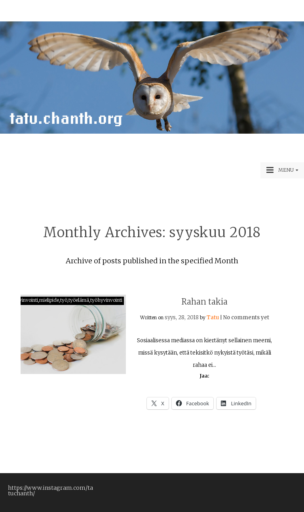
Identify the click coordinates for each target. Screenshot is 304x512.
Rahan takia (204, 302)
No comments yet (246, 317)
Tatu (213, 317)
